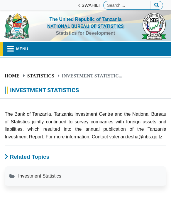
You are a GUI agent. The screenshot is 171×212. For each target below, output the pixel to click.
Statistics (40, 75)
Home (12, 75)
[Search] (127, 5)
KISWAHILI (88, 5)
